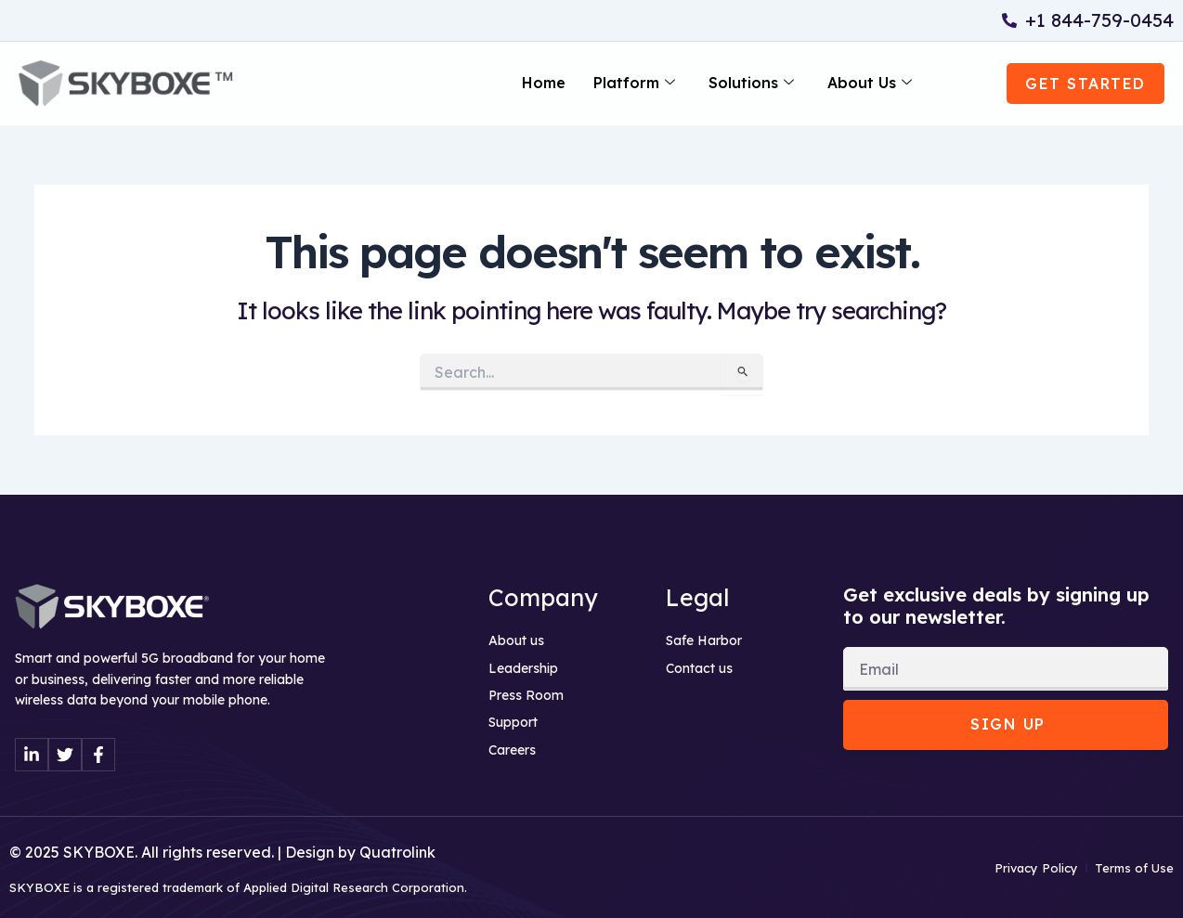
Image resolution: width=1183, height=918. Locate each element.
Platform (634, 83)
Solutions (751, 83)
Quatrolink (397, 852)
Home (544, 83)
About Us (869, 83)
